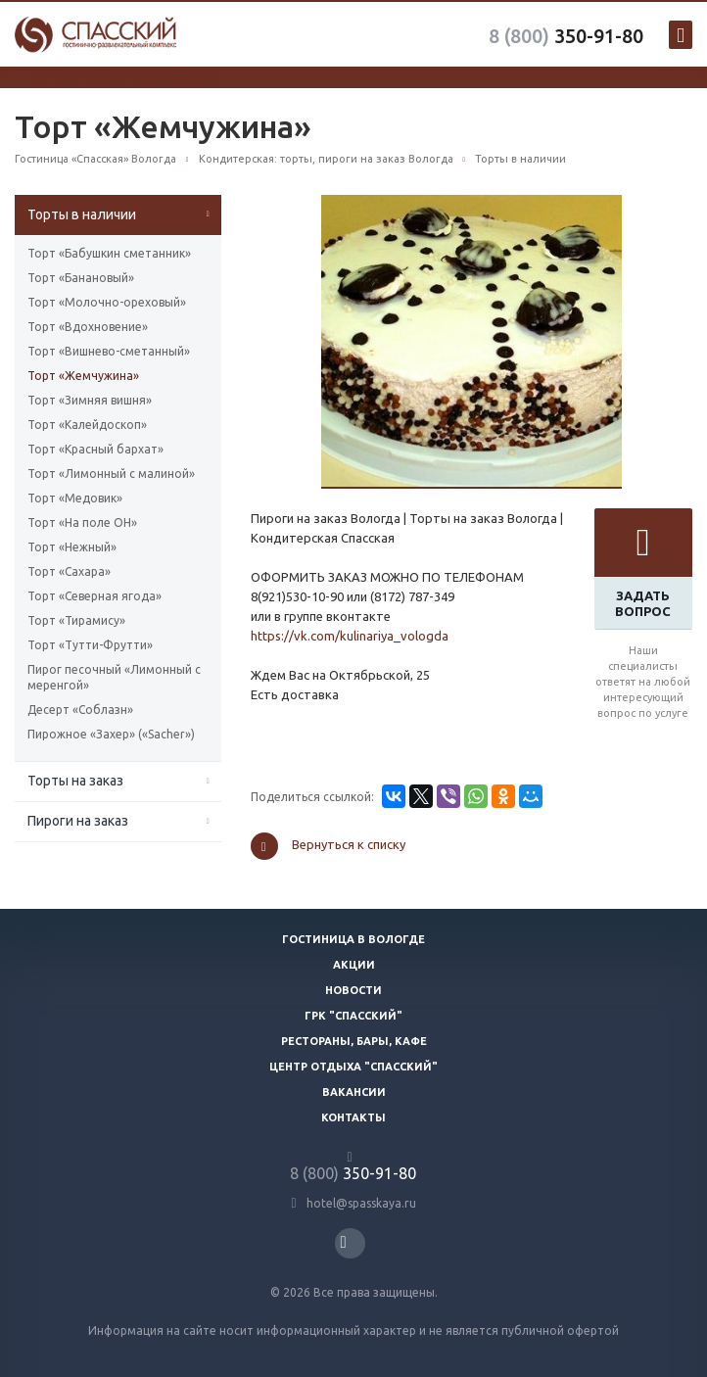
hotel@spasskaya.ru (361, 1203)
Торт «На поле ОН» (82, 522)
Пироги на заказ (77, 821)
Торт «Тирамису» (76, 620)
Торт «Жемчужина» (83, 375)
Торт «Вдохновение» (87, 326)
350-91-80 (566, 35)
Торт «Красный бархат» (95, 449)
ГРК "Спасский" (353, 1015)
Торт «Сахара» (69, 571)
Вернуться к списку (328, 846)
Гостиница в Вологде (353, 939)
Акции (354, 965)
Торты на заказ (75, 780)
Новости (353, 990)
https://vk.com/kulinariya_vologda (349, 635)
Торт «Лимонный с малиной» (111, 473)
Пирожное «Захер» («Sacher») (111, 734)
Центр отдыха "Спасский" (353, 1066)
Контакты (353, 1117)
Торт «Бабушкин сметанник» (109, 253)
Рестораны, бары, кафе (354, 1041)
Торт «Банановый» (80, 277)
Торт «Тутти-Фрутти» (90, 645)
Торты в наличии (81, 214)
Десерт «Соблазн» (80, 709)
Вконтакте (344, 1242)
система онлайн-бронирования (122, 78)
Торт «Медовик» (74, 498)
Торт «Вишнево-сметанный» (108, 351)
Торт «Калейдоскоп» (87, 424)
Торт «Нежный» (72, 547)
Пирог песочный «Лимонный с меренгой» (114, 677)
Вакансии (354, 1092)
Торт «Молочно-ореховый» (106, 302)
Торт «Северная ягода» (94, 596)
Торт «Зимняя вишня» (89, 400)
